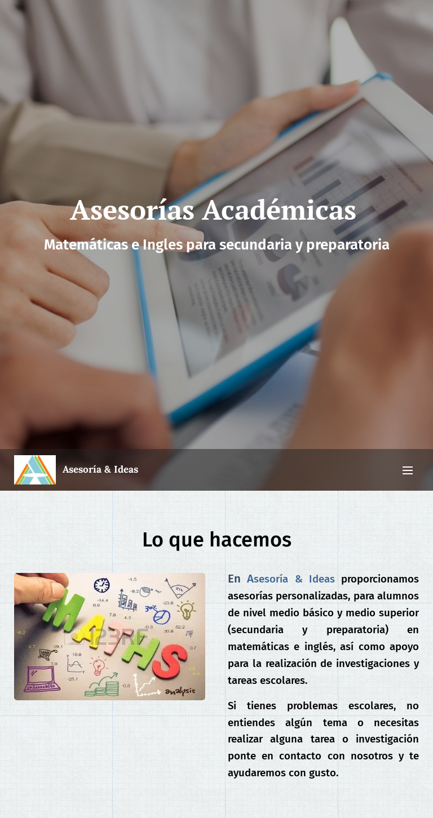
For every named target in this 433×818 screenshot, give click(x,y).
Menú (408, 470)
